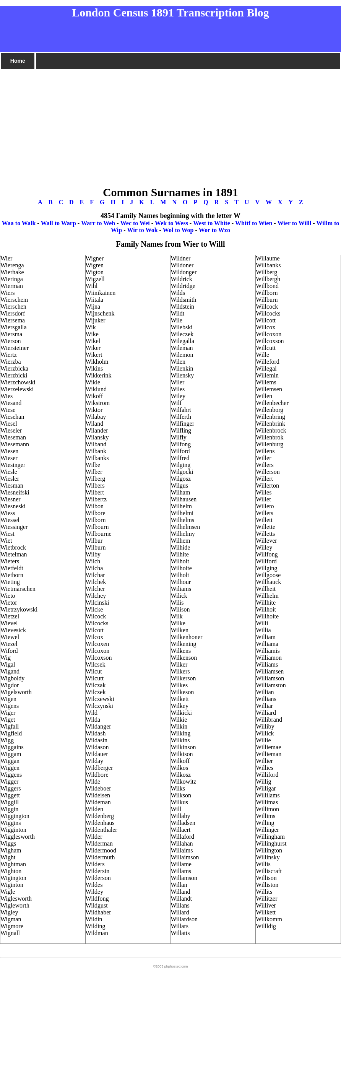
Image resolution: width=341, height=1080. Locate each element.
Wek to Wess (171, 223)
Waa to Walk (19, 223)
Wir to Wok (142, 230)
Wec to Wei (135, 223)
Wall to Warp (58, 223)
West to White (211, 223)
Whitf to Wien (253, 223)
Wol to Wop (178, 230)
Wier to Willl (295, 223)
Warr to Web (98, 223)
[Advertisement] (170, 123)
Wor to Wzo (214, 230)
